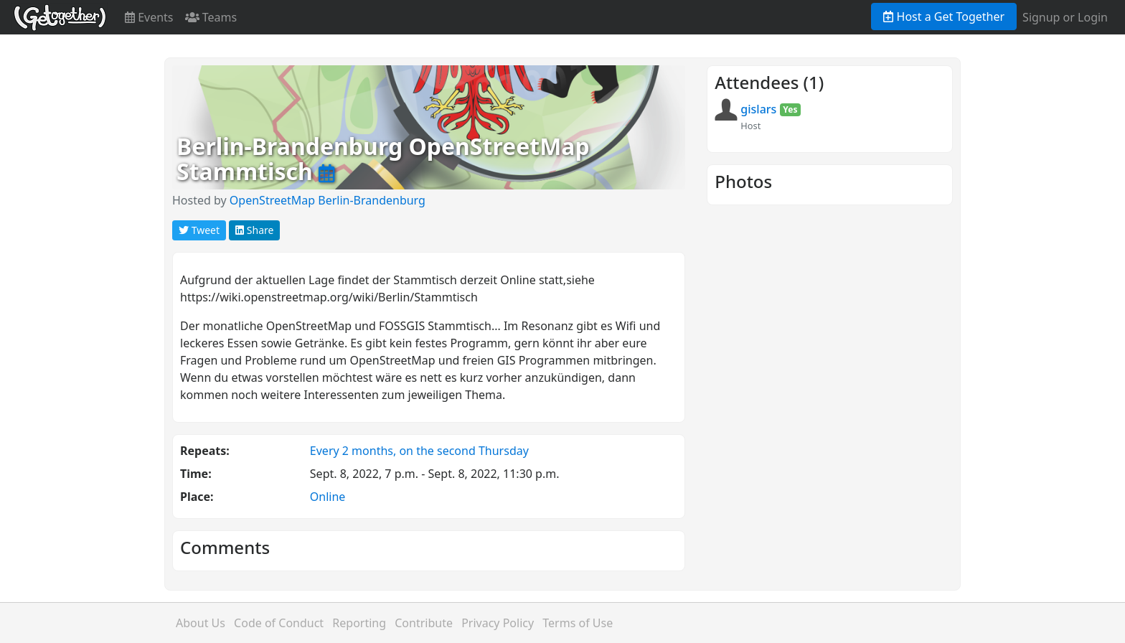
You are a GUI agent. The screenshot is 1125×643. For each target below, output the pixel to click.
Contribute (424, 623)
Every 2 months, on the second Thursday (419, 451)
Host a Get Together (943, 16)
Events (149, 17)
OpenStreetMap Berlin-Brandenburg (327, 200)
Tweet (199, 230)
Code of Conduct (279, 623)
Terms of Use (577, 623)
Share (254, 230)
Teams (211, 17)
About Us (200, 623)
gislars (758, 109)
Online (328, 496)
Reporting (359, 623)
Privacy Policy (497, 623)
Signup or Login (1065, 17)
